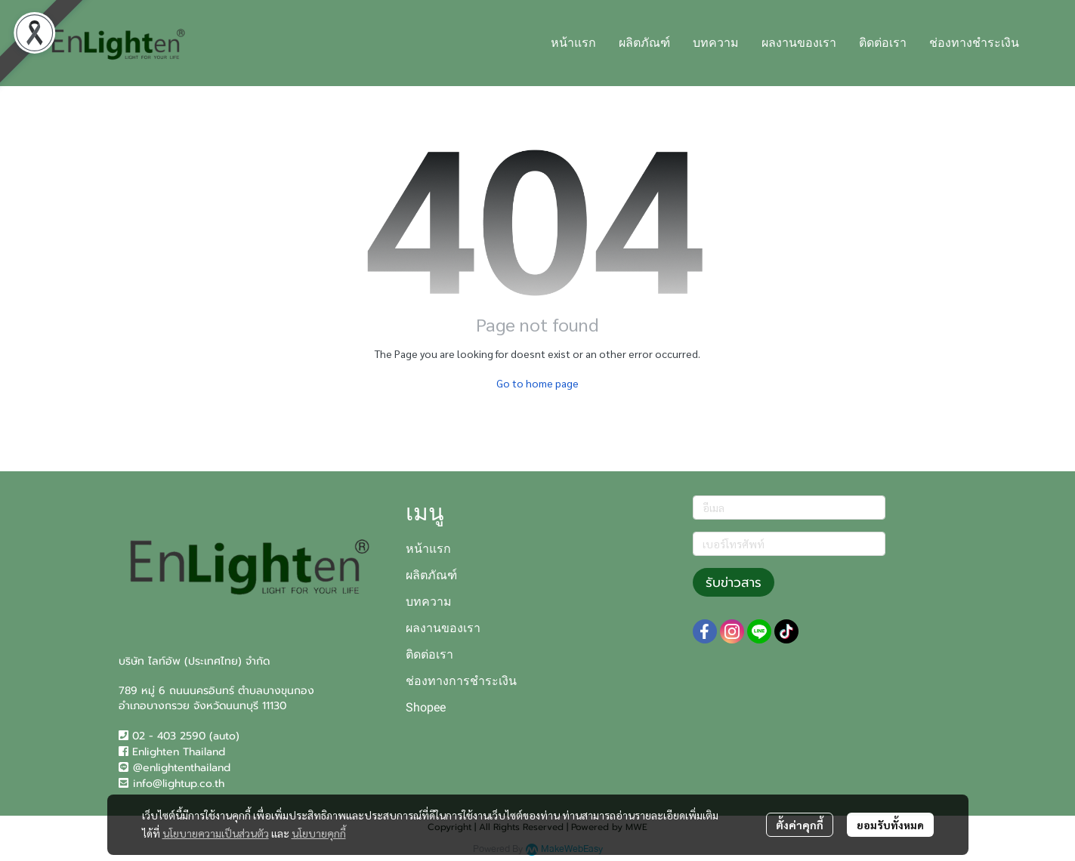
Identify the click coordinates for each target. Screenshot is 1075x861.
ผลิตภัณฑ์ (431, 575)
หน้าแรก (428, 549)
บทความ (429, 601)
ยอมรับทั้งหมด (890, 825)
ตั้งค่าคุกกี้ (799, 825)
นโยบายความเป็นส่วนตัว (215, 833)
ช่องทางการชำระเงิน (461, 681)
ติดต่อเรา (429, 654)
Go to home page (537, 383)
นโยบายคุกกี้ (319, 833)
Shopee (426, 707)
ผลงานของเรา (443, 628)
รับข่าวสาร (733, 582)
